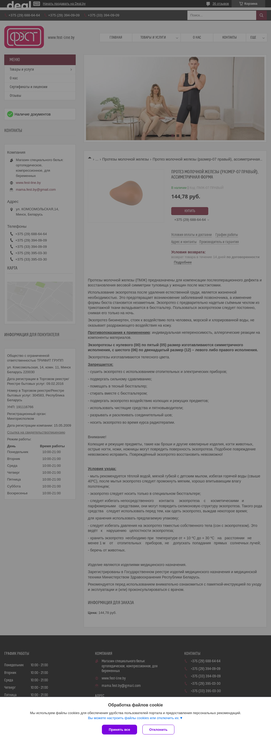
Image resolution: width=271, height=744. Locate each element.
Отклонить (158, 730)
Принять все (119, 730)
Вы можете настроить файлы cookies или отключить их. (133, 718)
